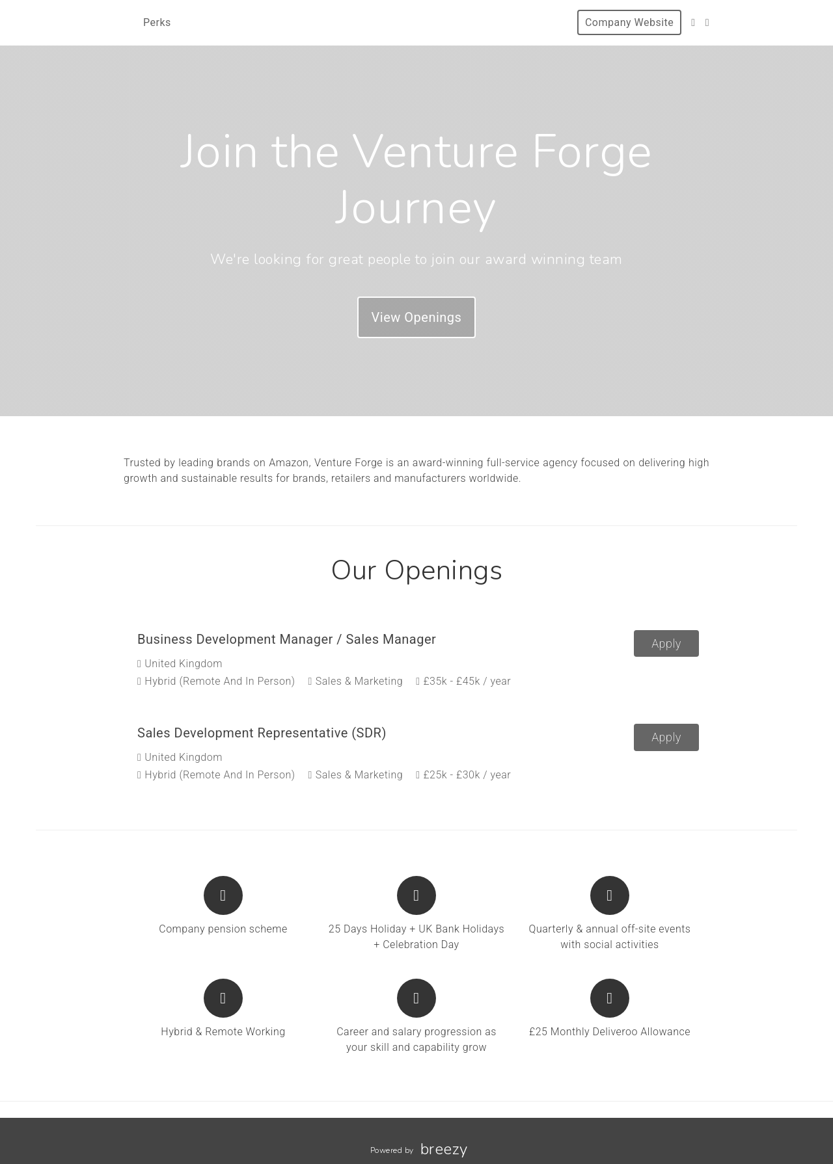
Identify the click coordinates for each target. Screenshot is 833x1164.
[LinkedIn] (693, 22)
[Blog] (707, 22)
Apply (666, 643)
